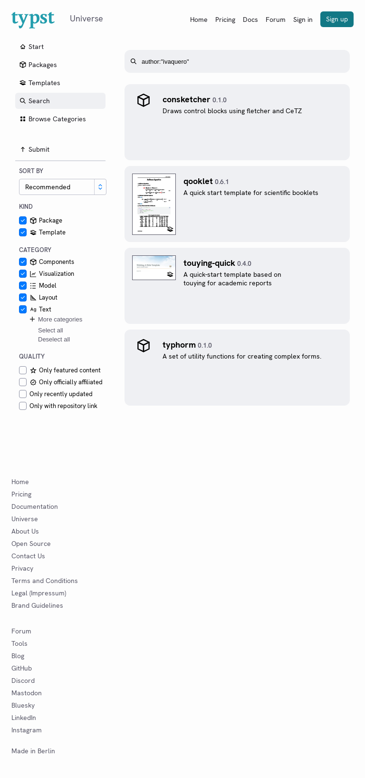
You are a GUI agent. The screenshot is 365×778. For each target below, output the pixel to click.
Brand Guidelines (37, 605)
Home (199, 19)
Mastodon (26, 693)
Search (34, 101)
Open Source (31, 543)
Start (31, 46)
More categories (55, 319)
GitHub (21, 668)
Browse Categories (52, 119)
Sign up (337, 19)
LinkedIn (23, 717)
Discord (23, 680)
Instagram (26, 730)
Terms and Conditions (44, 580)
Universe (24, 519)
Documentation (34, 506)
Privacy (22, 568)
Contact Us (28, 556)
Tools (19, 643)
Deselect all (54, 339)
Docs (250, 19)
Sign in (303, 19)
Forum (276, 19)
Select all (50, 330)
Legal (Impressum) (38, 593)
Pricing (225, 19)
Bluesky (23, 705)
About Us (25, 531)
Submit (34, 149)
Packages (38, 64)
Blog (17, 656)
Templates (39, 82)
